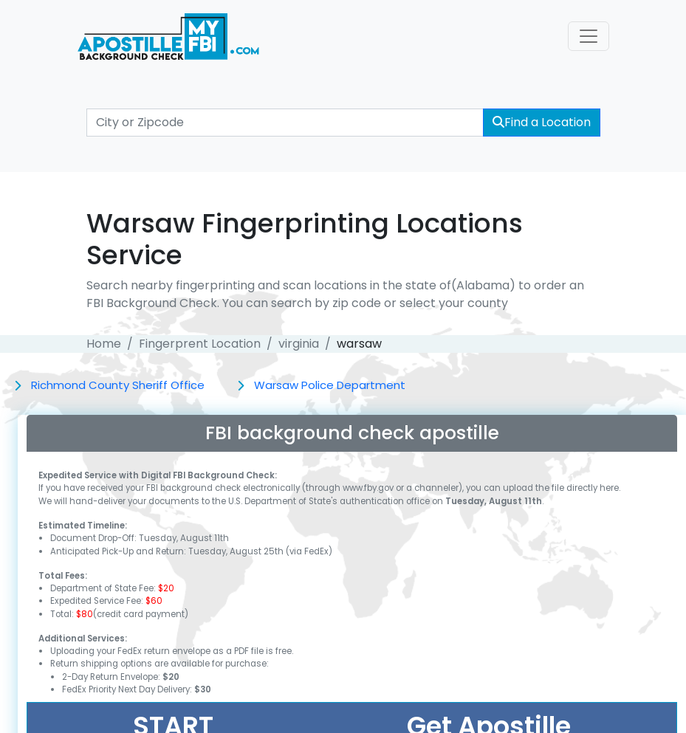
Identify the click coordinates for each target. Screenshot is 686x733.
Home (103, 343)
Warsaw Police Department (329, 385)
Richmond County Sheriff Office (118, 385)
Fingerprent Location (200, 343)
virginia (298, 343)
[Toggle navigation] (588, 36)
